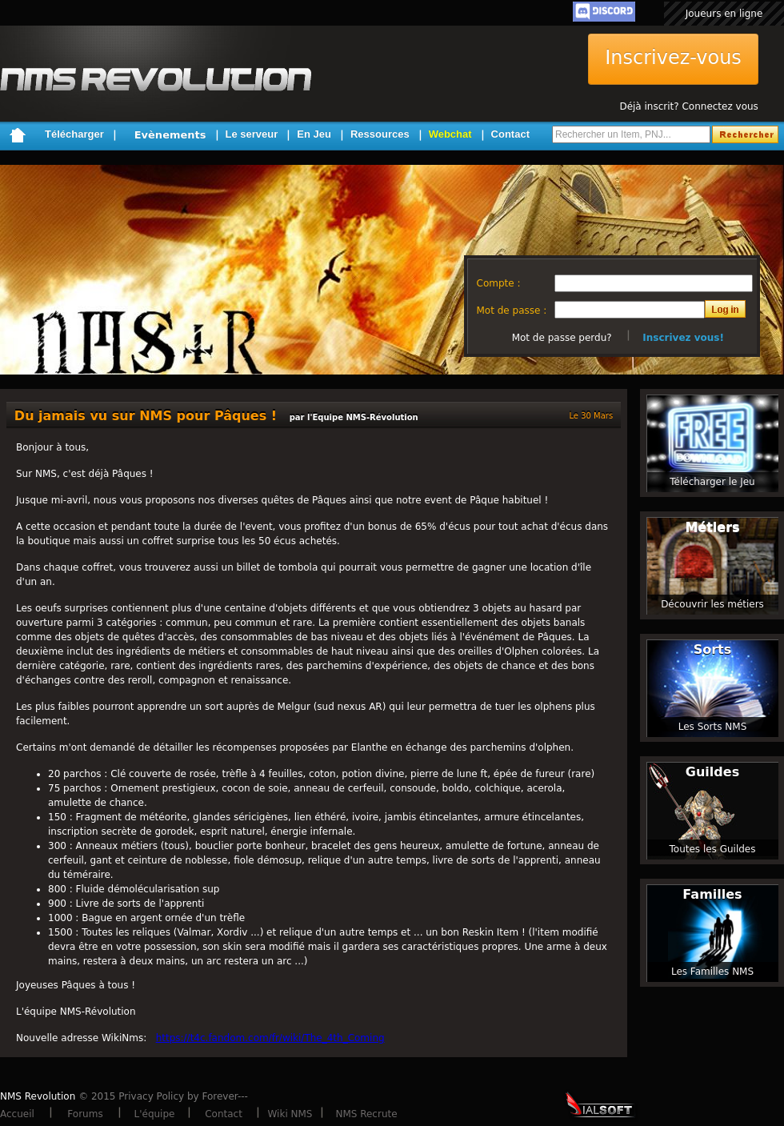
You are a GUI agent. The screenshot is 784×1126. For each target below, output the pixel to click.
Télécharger (74, 134)
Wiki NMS (290, 1114)
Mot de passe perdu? (562, 337)
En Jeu (314, 134)
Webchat (450, 134)
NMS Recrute (366, 1114)
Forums (84, 1114)
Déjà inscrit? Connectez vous (688, 106)
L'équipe (154, 1114)
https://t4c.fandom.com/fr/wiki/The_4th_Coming (270, 1038)
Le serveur (252, 134)
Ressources (380, 134)
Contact (510, 134)
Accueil (17, 1114)
